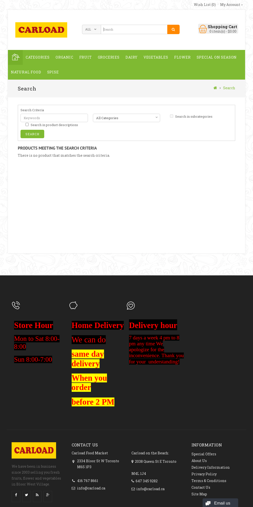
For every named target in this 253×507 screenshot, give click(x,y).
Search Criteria (32, 110)
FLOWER (182, 57)
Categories (38, 57)
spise (53, 72)
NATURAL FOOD (26, 72)
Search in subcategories (191, 116)
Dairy (132, 57)
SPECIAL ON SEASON (217, 57)
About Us (199, 460)
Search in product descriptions (51, 125)
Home (15, 57)
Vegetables (156, 57)
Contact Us (200, 487)
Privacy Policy (204, 474)
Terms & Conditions (208, 480)
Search (229, 88)
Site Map (199, 494)
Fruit (85, 57)
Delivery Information (210, 467)
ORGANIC (64, 57)
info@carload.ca (91, 488)
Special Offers (203, 454)
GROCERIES (109, 57)
